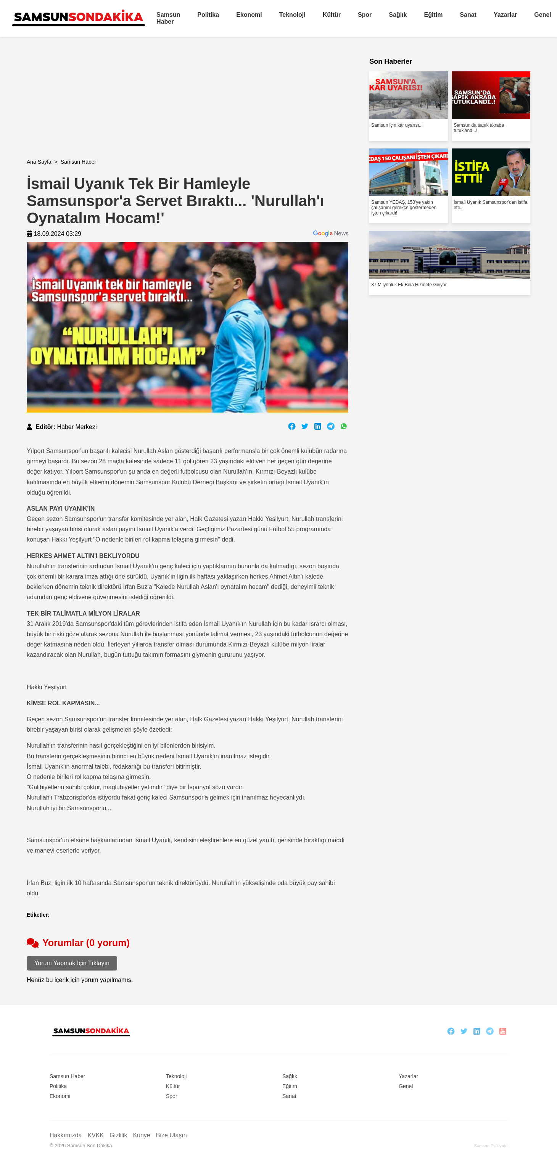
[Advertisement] (187, 105)
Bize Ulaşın (171, 1135)
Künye (141, 1135)
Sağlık (398, 14)
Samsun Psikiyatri (490, 1145)
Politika (208, 14)
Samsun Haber (168, 18)
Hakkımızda (66, 1135)
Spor (365, 14)
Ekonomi (249, 14)
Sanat (468, 14)
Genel (542, 14)
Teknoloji (292, 14)
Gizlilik (118, 1135)
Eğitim (433, 14)
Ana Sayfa (39, 162)
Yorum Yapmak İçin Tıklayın (71, 963)
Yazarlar (505, 14)
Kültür (332, 14)
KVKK (95, 1135)
